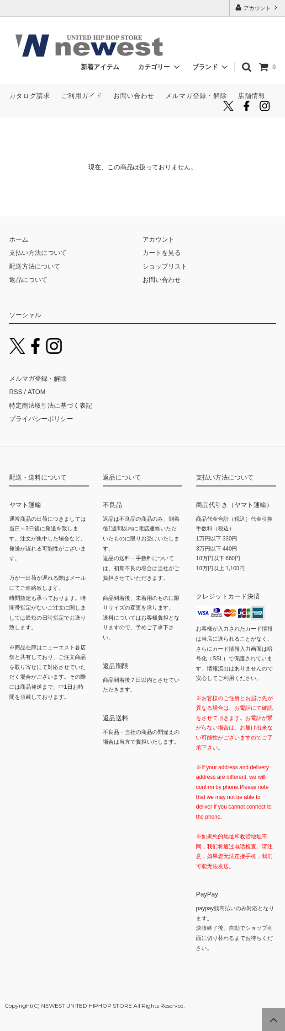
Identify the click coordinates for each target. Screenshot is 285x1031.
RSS (15, 391)
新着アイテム (103, 66)
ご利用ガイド (81, 95)
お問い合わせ (133, 95)
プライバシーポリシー (41, 418)
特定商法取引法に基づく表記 (50, 405)
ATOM (36, 391)
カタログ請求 (29, 95)
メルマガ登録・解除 (196, 95)
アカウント (257, 7)
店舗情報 (251, 95)
